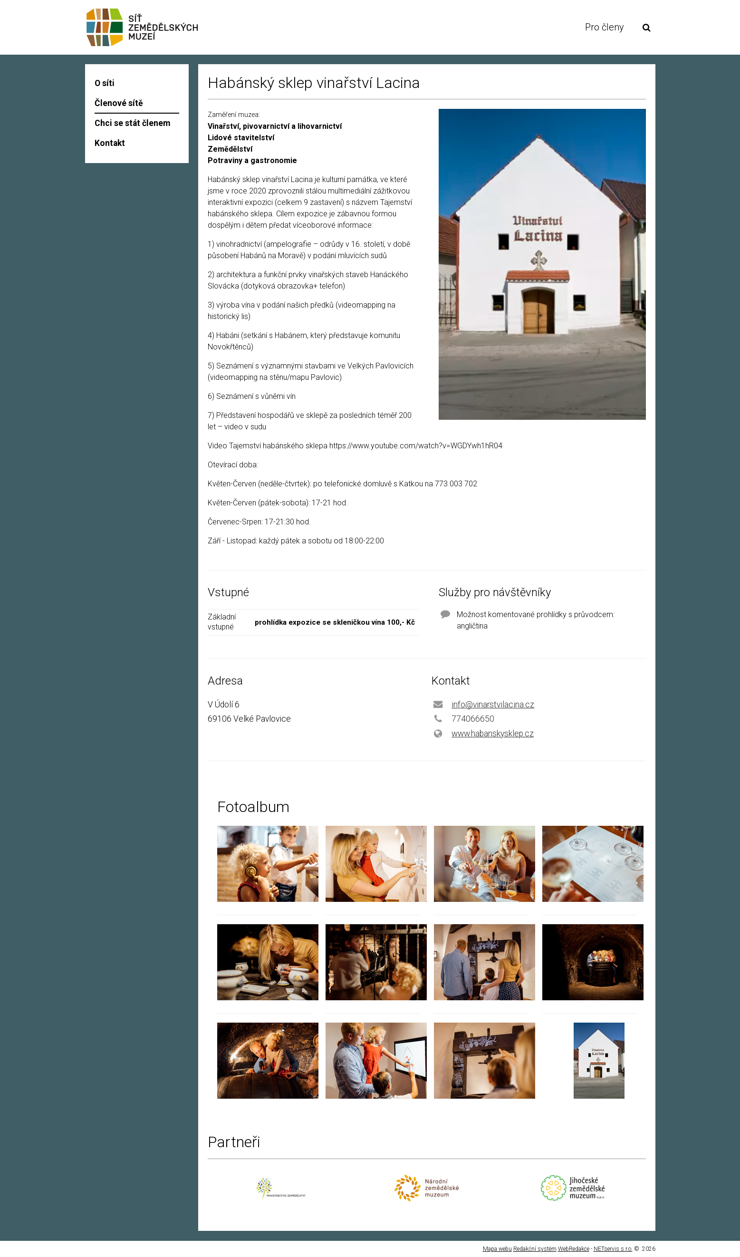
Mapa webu (497, 1249)
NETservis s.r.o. (613, 1249)
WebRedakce (573, 1249)
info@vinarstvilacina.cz (493, 704)
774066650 (473, 719)
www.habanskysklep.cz (493, 733)
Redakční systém (535, 1249)
